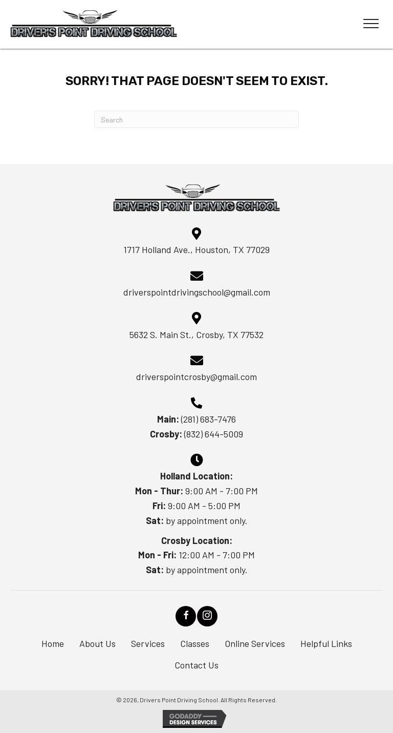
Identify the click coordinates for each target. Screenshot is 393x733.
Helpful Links (326, 643)
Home (52, 643)
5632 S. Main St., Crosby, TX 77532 (196, 334)
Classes (194, 643)
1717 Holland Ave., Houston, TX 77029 (196, 249)
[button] (186, 616)
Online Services (255, 643)
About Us (97, 643)
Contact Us (196, 665)
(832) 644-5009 (213, 433)
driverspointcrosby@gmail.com (196, 376)
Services (148, 643)
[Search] (196, 119)
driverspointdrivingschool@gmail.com (196, 292)
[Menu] (371, 24)
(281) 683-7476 (208, 419)
